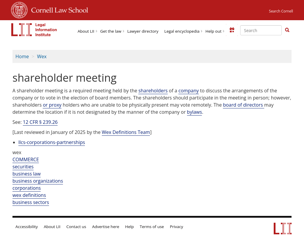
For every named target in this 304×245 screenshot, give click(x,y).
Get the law (110, 31)
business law (26, 173)
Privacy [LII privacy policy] (176, 226)
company (188, 90)
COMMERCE (25, 159)
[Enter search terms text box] (261, 30)
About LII (85, 31)
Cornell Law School (58, 9)
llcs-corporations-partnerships (51, 142)
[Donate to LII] (232, 30)
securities (23, 166)
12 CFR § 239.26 (40, 122)
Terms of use (152, 226)
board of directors (243, 105)
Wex (42, 56)
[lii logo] (34, 30)
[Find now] (287, 30)
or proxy (52, 105)
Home (22, 56)
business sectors (30, 202)
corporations (26, 188)
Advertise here (105, 226)
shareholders (152, 90)
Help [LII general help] (129, 226)
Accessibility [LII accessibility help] (26, 226)
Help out (213, 31)
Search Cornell (281, 11)
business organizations (37, 181)
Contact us (76, 226)
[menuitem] (86, 30)
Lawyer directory (143, 31)
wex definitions (29, 195)
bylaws (194, 112)
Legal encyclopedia (182, 31)
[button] (287, 30)
